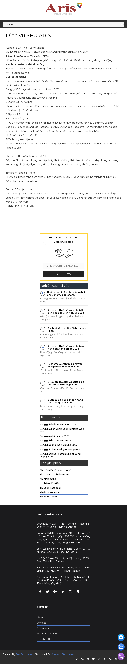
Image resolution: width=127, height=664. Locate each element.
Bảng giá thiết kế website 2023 (58, 424)
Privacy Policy (45, 638)
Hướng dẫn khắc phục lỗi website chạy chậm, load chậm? (67, 293)
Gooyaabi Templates (62, 654)
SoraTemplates (24, 654)
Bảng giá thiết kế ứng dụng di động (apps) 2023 (60, 455)
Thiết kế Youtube (50, 492)
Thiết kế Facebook (50, 487)
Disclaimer (43, 628)
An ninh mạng (48, 478)
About (40, 617)
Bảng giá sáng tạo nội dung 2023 (59, 444)
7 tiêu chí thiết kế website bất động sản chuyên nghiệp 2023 (66, 311)
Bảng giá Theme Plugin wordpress (60, 449)
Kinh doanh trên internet (54, 474)
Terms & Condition (47, 633)
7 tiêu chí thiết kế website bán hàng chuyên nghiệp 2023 (66, 347)
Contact (41, 622)
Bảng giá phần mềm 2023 (54, 436)
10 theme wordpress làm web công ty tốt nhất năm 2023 (65, 365)
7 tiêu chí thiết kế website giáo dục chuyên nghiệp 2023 (66, 383)
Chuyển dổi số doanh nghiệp (56, 470)
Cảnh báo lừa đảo (50, 483)
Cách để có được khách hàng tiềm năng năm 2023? (65, 401)
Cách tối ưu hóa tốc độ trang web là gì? (67, 329)
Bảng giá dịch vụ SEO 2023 (55, 440)
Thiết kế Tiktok (49, 496)
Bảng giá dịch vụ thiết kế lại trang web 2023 (62, 430)
